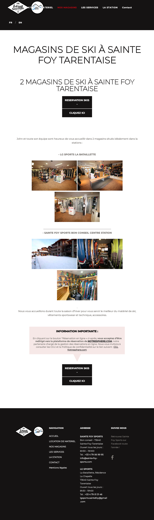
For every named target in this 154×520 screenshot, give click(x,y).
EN (20, 22)
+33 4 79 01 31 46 (93, 494)
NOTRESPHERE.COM (100, 340)
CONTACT (54, 462)
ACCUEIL (53, 436)
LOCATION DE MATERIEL (62, 441)
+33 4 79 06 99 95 (94, 454)
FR (10, 22)
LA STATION (55, 457)
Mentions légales (58, 467)
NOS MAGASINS (57, 446)
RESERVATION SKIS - (77, 102)
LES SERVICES (56, 452)
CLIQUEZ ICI (77, 113)
